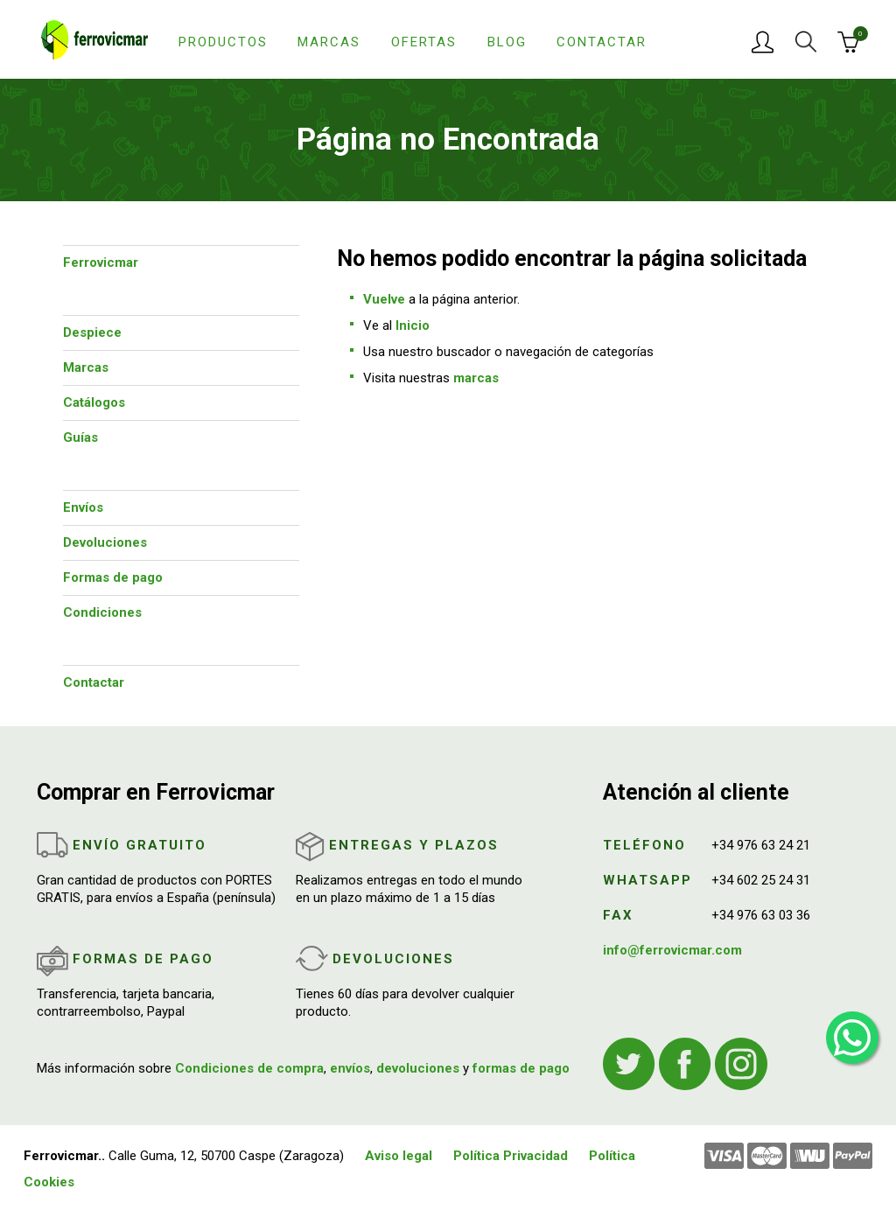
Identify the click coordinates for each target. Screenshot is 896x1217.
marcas (476, 378)
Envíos (83, 507)
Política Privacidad (510, 1156)
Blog (507, 42)
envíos (350, 1068)
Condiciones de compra (249, 1068)
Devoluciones (105, 542)
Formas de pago (113, 577)
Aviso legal (398, 1156)
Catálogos (94, 402)
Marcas (329, 42)
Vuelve (384, 299)
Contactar (601, 42)
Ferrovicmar (100, 262)
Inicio (413, 325)
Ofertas (424, 42)
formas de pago (521, 1068)
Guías (80, 437)
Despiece (92, 332)
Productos (223, 42)
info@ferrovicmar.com (672, 950)
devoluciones (417, 1068)
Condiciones (102, 612)
